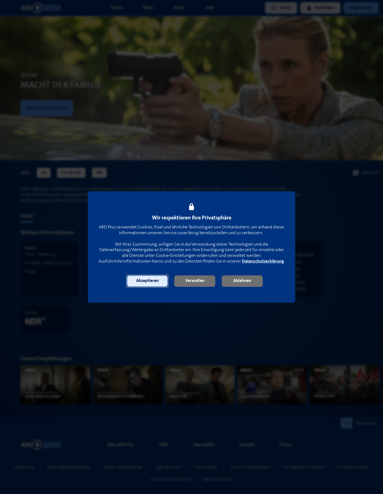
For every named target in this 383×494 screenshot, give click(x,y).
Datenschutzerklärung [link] (263, 261)
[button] (147, 281)
